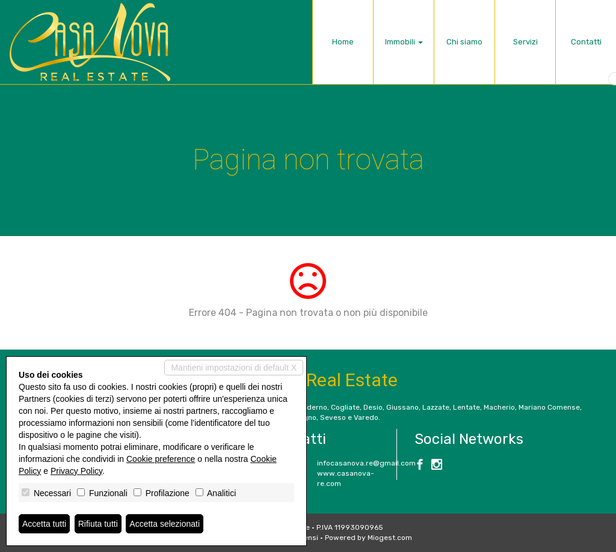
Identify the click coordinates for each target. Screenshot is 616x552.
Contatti (586, 41)
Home (343, 41)
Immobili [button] (404, 41)
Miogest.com (390, 537)
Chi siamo (464, 41)
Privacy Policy (76, 471)
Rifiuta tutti (98, 524)
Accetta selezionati (164, 524)
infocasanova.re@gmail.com (366, 463)
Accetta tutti (44, 524)
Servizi (525, 41)
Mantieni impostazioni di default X (234, 367)
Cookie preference (160, 459)
